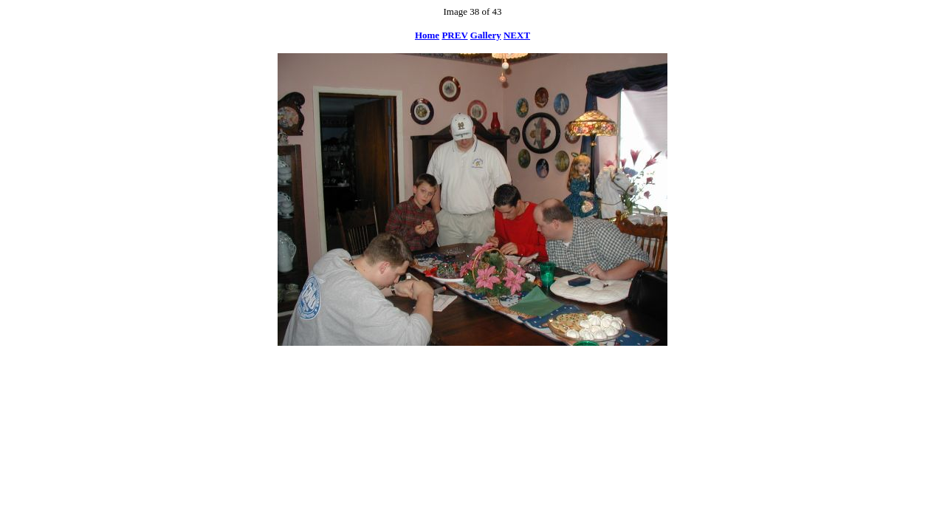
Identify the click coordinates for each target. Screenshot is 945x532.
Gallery (485, 35)
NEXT (517, 35)
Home (427, 35)
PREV (454, 35)
